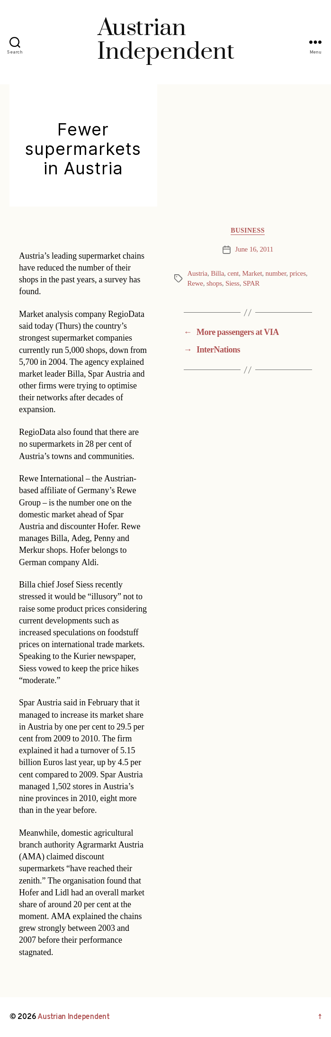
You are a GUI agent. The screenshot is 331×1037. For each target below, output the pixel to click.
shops (214, 283)
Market (252, 273)
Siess (232, 283)
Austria (197, 273)
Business (248, 230)
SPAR (251, 283)
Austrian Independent (73, 1017)
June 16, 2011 (254, 249)
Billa (217, 273)
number (276, 273)
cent (233, 273)
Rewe (195, 283)
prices (298, 273)
